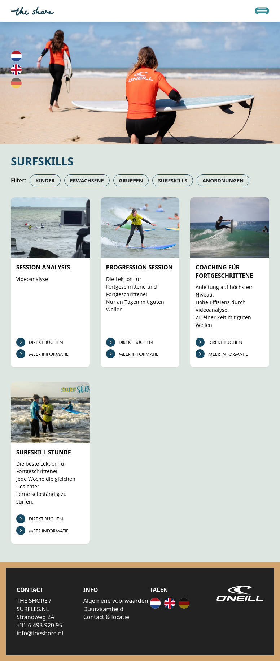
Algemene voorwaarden (115, 601)
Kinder (44, 180)
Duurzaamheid (103, 609)
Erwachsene (87, 180)
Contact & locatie (106, 617)
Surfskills (172, 180)
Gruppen (131, 180)
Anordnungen (223, 180)
